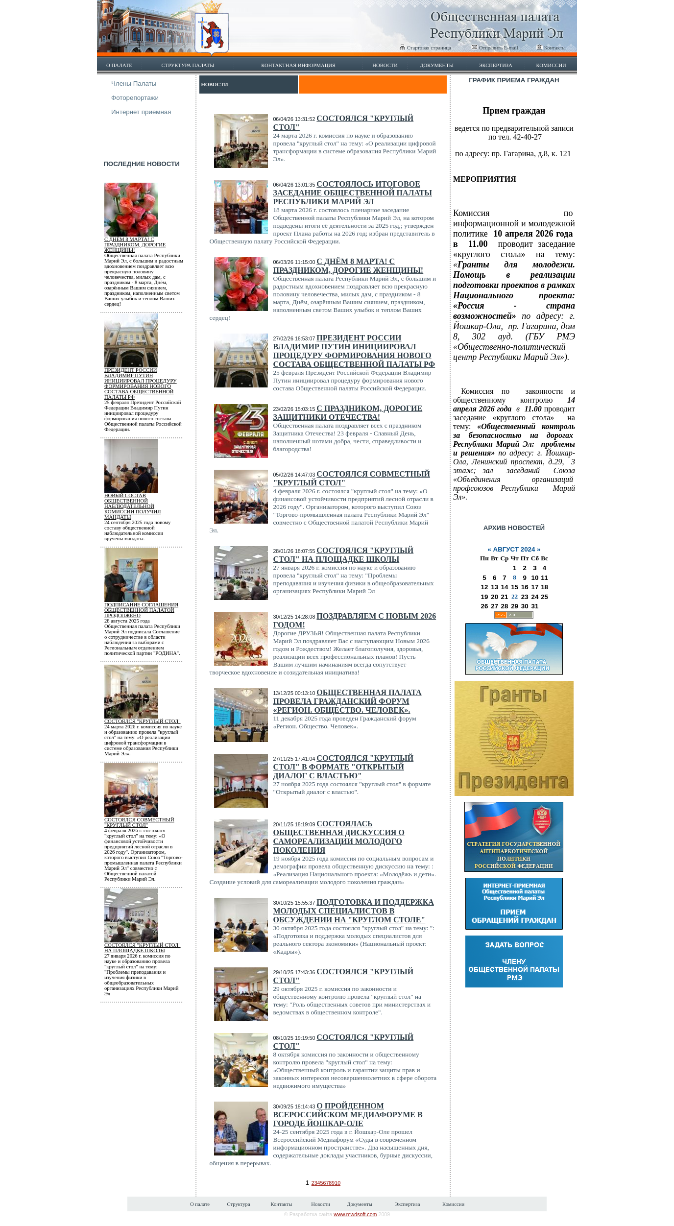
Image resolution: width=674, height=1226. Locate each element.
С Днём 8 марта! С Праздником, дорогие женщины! (135, 245)
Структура (238, 1204)
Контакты (551, 47)
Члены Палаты (133, 83)
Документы (437, 65)
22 (514, 596)
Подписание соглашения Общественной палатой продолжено (141, 610)
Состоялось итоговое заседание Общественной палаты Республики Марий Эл (352, 193)
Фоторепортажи (135, 97)
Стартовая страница (425, 47)
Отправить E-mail (494, 47)
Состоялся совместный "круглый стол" (139, 822)
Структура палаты (188, 65)
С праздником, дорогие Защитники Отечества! (347, 412)
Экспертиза (495, 65)
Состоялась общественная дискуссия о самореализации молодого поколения (338, 836)
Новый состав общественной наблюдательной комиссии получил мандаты (132, 506)
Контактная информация (298, 65)
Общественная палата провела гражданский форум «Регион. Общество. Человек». (347, 701)
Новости (385, 65)
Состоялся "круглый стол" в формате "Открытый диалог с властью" (343, 767)
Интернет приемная (141, 112)
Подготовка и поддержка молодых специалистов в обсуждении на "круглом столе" (353, 911)
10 (337, 1183)
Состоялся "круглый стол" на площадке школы (142, 947)
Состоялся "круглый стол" (142, 721)
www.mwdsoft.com (355, 1214)
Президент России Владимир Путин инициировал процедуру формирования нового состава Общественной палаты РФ (140, 383)
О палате (119, 65)
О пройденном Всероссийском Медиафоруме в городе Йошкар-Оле (347, 1115)
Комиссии (551, 65)
